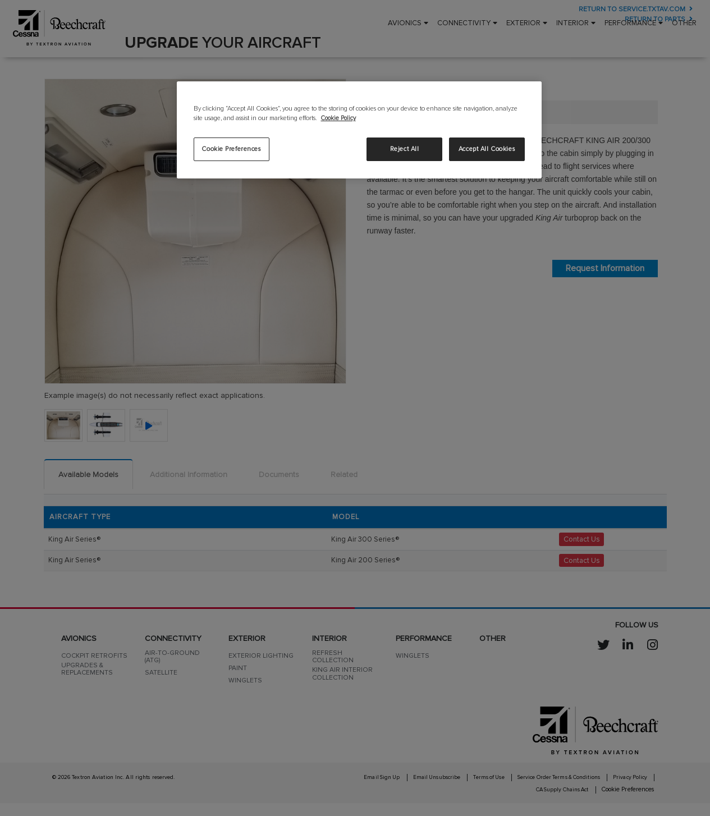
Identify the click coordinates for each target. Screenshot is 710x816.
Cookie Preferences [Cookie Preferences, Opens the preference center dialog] (230, 149)
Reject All (404, 149)
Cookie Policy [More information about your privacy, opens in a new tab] (339, 118)
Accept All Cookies (487, 149)
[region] (359, 129)
